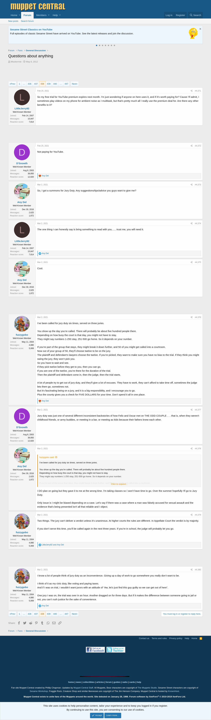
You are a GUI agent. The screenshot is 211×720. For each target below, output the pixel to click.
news (78, 682)
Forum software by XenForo (157, 696)
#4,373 (198, 185)
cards (132, 682)
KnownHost (173, 691)
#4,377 (198, 410)
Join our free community (65, 33)
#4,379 (198, 515)
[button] (19, 15)
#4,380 (198, 570)
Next (74, 84)
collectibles (89, 682)
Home (14, 15)
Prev (13, 84)
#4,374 (198, 223)
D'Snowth (22, 163)
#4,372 (198, 146)
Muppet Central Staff (83, 687)
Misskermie (16, 61)
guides (117, 682)
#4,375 (198, 262)
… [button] (24, 84)
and (53, 545)
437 (36, 84)
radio (124, 682)
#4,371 (198, 91)
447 (66, 84)
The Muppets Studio (147, 687)
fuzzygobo (22, 334)
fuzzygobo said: (46, 457)
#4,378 (198, 448)
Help (55, 15)
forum (109, 682)
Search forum (27, 21)
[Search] (195, 15)
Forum (27, 15)
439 (49, 84)
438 (42, 84)
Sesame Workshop (39, 691)
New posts (13, 21)
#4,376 (198, 317)
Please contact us (139, 33)
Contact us (144, 638)
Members (41, 15)
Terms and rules (159, 638)
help (139, 682)
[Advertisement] (105, 72)
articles (100, 682)
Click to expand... (119, 484)
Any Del (22, 202)
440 (55, 84)
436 (29, 84)
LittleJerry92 (22, 108)
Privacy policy (175, 638)
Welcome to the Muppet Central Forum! (33, 29)
